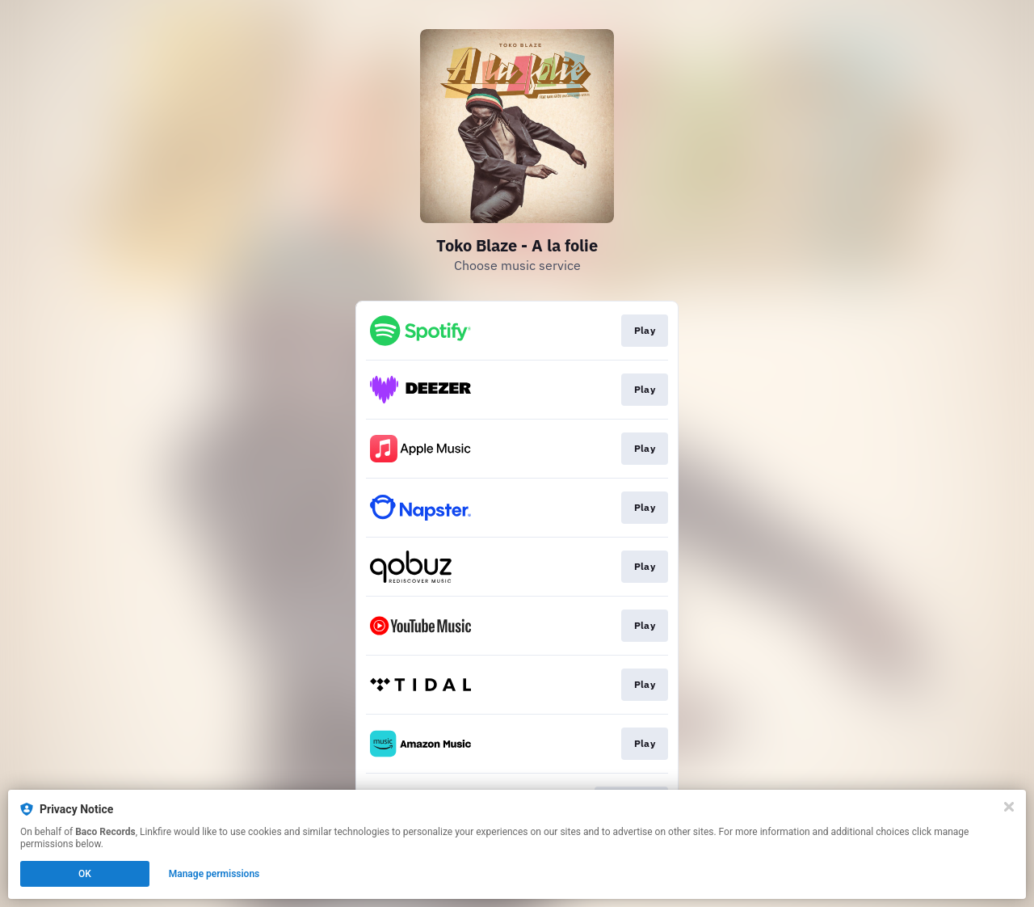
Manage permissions (214, 874)
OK (84, 874)
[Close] (1009, 807)
